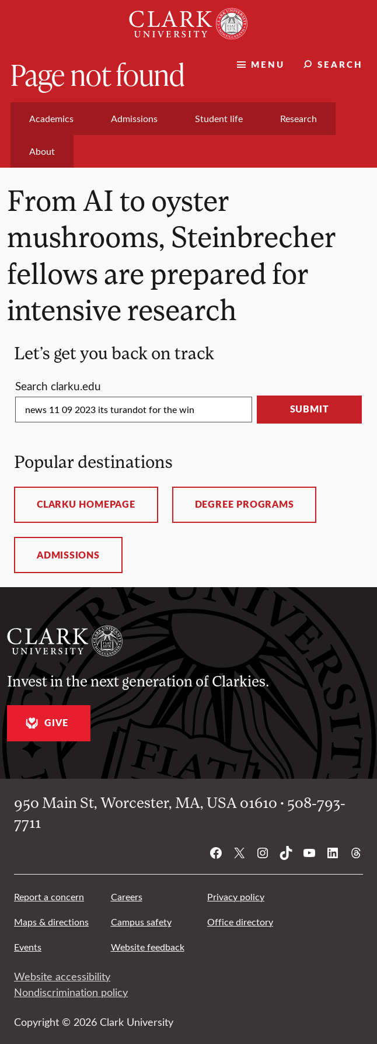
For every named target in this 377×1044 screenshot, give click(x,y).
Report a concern (49, 896)
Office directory (240, 921)
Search (340, 64)
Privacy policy (235, 896)
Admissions (68, 555)
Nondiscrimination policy (71, 992)
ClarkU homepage (86, 504)
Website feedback (147, 947)
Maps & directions (51, 921)
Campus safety (141, 921)
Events (27, 947)
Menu (268, 64)
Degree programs (244, 504)
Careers (126, 896)
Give (45, 723)
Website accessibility (62, 976)
